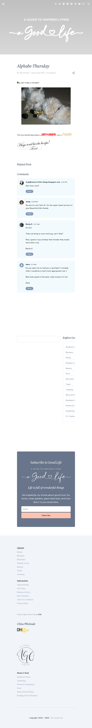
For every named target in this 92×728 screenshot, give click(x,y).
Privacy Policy (22, 603)
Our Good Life (57, 718)
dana (28, 264)
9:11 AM (33, 264)
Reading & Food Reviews (27, 695)
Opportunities (23, 585)
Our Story (21, 588)
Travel (19, 570)
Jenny (28, 202)
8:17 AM (37, 224)
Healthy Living (23, 563)
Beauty (20, 567)
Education (21, 559)
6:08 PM (34, 202)
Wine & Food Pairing (25, 692)
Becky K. (29, 224)
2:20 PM (64, 182)
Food (19, 688)
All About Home (23, 677)
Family (19, 552)
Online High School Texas (27, 614)
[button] (73, 72)
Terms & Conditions (25, 599)
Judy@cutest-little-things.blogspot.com (43, 182)
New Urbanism (23, 596)
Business (20, 556)
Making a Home (23, 592)
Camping (20, 574)
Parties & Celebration (26, 684)
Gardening (21, 681)
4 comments (51, 73)
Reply (29, 191)
